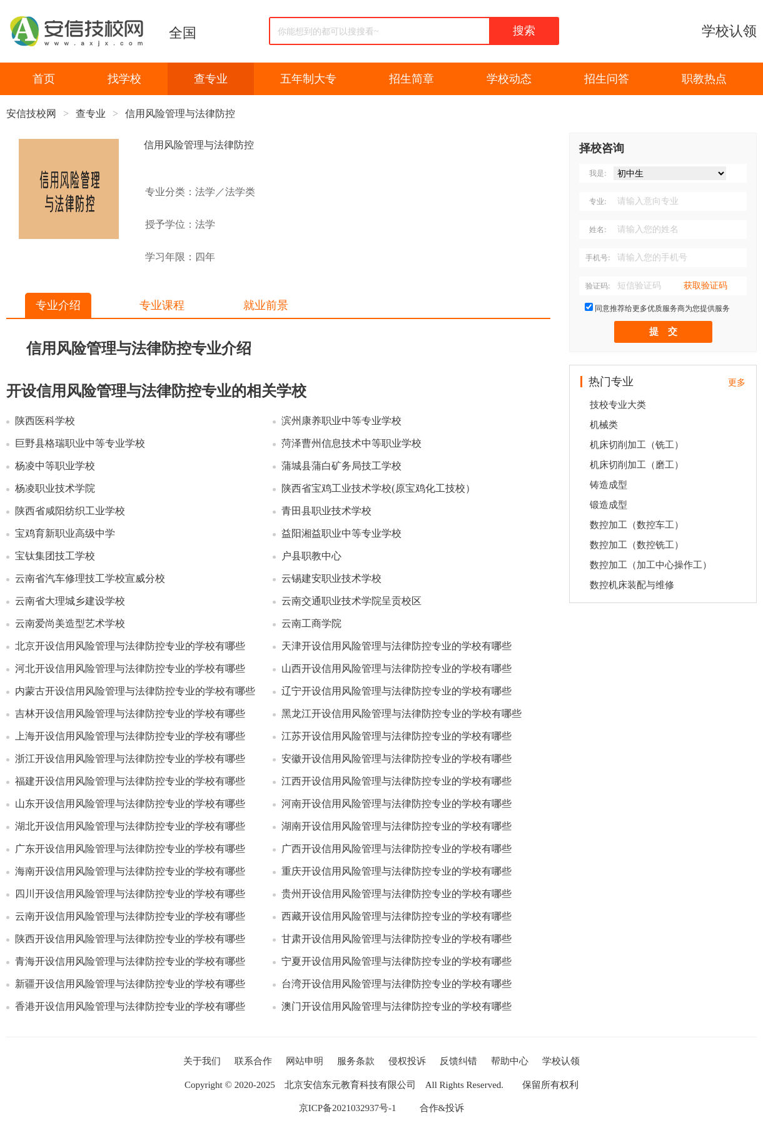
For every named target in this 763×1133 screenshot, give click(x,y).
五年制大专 (308, 79)
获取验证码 (705, 285)
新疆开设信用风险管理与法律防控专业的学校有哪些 (130, 983)
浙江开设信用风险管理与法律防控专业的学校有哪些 (130, 758)
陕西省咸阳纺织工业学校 (70, 511)
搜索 (524, 30)
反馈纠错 (458, 1061)
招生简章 (411, 79)
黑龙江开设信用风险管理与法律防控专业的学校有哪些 (401, 713)
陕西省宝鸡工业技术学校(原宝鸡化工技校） (378, 488)
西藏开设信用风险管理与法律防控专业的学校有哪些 (396, 916)
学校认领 (729, 31)
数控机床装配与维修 (632, 585)
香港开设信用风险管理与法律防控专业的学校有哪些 (130, 1006)
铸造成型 (608, 485)
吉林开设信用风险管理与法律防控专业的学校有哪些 (130, 713)
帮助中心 (509, 1061)
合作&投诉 (442, 1108)
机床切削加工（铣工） (637, 445)
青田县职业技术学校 (326, 511)
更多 (736, 382)
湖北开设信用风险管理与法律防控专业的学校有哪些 (130, 826)
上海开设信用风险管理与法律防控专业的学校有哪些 (130, 736)
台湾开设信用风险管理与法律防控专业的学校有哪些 (396, 983)
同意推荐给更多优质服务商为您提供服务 (662, 308)
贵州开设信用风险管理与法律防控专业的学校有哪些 (396, 893)
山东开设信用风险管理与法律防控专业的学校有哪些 (130, 803)
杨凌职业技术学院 (55, 488)
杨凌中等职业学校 (55, 465)
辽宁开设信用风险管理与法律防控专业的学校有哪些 (396, 691)
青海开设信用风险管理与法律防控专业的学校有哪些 (130, 961)
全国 (182, 33)
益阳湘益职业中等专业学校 (341, 533)
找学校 (124, 79)
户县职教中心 (311, 556)
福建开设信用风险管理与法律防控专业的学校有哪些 (130, 781)
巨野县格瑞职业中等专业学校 (80, 443)
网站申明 (304, 1061)
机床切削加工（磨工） (637, 465)
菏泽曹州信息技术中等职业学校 (351, 443)
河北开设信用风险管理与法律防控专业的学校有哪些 (130, 668)
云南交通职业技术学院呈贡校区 (351, 601)
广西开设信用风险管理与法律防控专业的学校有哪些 (396, 848)
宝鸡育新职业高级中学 (65, 533)
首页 (44, 79)
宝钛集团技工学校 (55, 556)
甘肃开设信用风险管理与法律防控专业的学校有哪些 (396, 938)
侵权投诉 (407, 1061)
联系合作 (253, 1061)
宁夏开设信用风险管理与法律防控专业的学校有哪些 (396, 961)
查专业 (211, 79)
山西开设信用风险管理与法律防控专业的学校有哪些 (396, 668)
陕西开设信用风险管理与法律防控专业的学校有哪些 (130, 938)
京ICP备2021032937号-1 (348, 1108)
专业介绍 (58, 305)
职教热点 (704, 79)
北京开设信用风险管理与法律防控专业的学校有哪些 (130, 646)
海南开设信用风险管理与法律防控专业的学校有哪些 (130, 871)
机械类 (604, 425)
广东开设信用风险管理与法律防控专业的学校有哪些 (130, 848)
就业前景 (265, 305)
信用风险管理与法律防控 (180, 113)
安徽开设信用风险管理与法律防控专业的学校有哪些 (396, 758)
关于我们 (202, 1061)
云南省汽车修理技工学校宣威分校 (90, 578)
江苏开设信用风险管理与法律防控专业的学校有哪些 (396, 736)
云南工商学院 (311, 623)
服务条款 (356, 1061)
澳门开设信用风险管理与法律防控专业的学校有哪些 (396, 1006)
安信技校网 (31, 113)
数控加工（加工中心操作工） (651, 565)
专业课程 (161, 305)
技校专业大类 (618, 405)
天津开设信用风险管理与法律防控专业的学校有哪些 (396, 646)
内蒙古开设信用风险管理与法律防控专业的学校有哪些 (135, 691)
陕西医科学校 (45, 420)
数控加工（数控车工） (637, 525)
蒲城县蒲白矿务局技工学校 (341, 465)
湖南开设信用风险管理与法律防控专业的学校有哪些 (396, 826)
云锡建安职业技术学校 (331, 578)
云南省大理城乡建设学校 (70, 601)
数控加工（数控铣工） (637, 545)
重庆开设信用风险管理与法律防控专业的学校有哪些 (396, 871)
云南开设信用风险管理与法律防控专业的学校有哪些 (130, 916)
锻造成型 (608, 505)
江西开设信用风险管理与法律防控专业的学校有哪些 (396, 781)
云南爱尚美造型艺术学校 (70, 623)
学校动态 (509, 79)
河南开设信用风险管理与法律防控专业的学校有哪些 (396, 803)
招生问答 (606, 79)
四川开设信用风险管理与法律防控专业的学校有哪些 (130, 893)
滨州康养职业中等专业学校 (341, 420)
